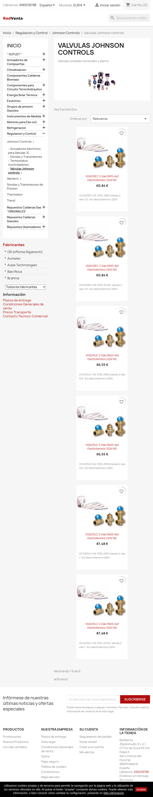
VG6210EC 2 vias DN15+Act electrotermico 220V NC (102, 178)
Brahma (13, 278)
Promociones (12, 737)
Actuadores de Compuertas (17, 62)
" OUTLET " (14, 54)
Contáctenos (50, 772)
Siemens (13, 178)
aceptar (141, 789)
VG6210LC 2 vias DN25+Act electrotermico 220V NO (102, 626)
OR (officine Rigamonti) (25, 252)
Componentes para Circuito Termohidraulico (24, 87)
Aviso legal (48, 742)
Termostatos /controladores (18, 163)
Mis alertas (86, 752)
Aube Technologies (22, 265)
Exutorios (14, 101)
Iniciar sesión (88, 742)
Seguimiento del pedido (95, 737)
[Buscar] (129, 18)
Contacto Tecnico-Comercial (25, 316)
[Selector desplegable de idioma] (48, 5)
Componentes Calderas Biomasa (23, 77)
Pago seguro (50, 761)
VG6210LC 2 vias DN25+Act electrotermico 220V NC (102, 536)
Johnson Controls (19, 141)
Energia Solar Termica (22, 95)
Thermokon (15, 194)
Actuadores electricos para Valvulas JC (24, 151)
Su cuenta (88, 729)
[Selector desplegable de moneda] (80, 5)
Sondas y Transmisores (26, 157)
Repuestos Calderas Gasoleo (21, 219)
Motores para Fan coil (22, 122)
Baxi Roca (14, 271)
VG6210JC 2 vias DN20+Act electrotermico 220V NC (102, 357)
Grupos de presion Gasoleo (20, 108)
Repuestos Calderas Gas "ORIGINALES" (24, 209)
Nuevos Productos (15, 742)
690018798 (28, 5)
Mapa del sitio (50, 777)
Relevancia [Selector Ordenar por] (120, 118)
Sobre (45, 756)
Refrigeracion (16, 128)
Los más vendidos (15, 747)
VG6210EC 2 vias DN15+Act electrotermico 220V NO (102, 268)
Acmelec (14, 258)
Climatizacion (16, 70)
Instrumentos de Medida (24, 116)
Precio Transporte (17, 312)
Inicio (14, 45)
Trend (11, 200)
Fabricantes (14, 244)
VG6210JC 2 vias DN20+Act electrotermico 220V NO (102, 447)
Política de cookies (53, 767)
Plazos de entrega (17, 300)
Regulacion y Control (21, 133)
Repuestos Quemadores (24, 227)
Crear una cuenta (91, 747)
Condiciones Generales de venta (23, 306)
